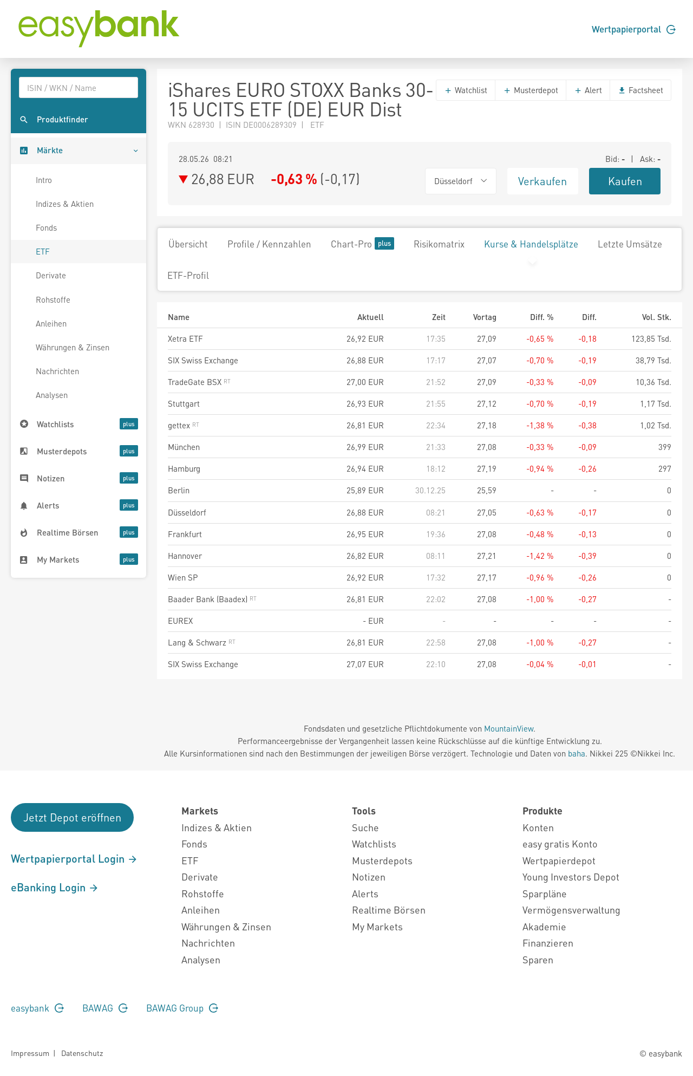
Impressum (30, 1053)
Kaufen (625, 181)
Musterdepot (530, 89)
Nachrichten (57, 371)
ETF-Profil (188, 275)
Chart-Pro (362, 243)
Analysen (52, 394)
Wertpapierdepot (559, 860)
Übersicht (188, 244)
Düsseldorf (187, 512)
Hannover (185, 555)
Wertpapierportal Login (74, 858)
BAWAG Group (182, 1008)
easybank (37, 1008)
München (184, 446)
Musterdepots (382, 860)
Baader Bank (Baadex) (212, 599)
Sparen (537, 959)
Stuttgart (184, 403)
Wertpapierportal (634, 29)
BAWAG (105, 1008)
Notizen (368, 876)
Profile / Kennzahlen (269, 244)
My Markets (377, 926)
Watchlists (374, 843)
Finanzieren (547, 942)
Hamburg (184, 468)
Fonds (46, 227)
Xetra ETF (185, 338)
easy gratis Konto (560, 843)
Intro (44, 179)
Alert (588, 89)
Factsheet (640, 89)
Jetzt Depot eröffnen (72, 817)
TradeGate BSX (199, 381)
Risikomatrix (439, 244)
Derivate (51, 275)
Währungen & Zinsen (72, 347)
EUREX (180, 620)
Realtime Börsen (389, 909)
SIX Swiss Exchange (203, 360)
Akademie (544, 926)
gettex (183, 425)
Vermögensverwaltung (571, 909)
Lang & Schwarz (202, 642)
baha (576, 753)
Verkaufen (542, 181)
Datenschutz (82, 1053)
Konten (538, 827)
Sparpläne (544, 893)
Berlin (178, 490)
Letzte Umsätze (630, 244)
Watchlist (465, 89)
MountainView (508, 728)
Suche (365, 827)
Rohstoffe (53, 299)
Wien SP (183, 577)
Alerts (365, 893)
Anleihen (51, 323)
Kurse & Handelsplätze (531, 244)
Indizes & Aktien (65, 203)
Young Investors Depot (570, 876)
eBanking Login (55, 887)
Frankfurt (185, 534)
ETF (43, 251)
